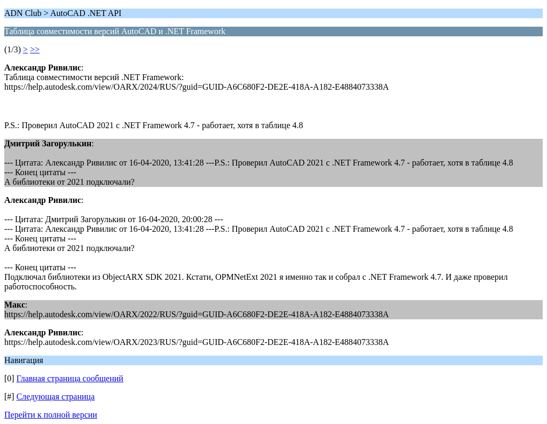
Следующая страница (56, 396)
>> (35, 49)
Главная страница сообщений (70, 378)
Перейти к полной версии (50, 414)
